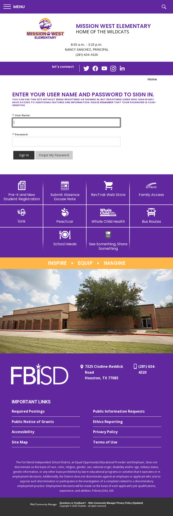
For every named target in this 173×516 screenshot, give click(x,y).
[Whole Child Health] (108, 216)
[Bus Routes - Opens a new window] (151, 216)
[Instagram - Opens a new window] (113, 68)
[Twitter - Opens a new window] (86, 68)
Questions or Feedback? (72, 503)
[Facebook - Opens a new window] (95, 68)
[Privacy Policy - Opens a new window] (127, 432)
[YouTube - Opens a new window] (104, 68)
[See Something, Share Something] (108, 240)
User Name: (21, 115)
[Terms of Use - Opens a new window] (127, 442)
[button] (14, 7)
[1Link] (21, 216)
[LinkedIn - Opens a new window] (122, 68)
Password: (20, 134)
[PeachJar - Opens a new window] (65, 216)
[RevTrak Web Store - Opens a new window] (108, 189)
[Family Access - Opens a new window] (151, 189)
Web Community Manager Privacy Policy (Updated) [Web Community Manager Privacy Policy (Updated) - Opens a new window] (115, 503)
